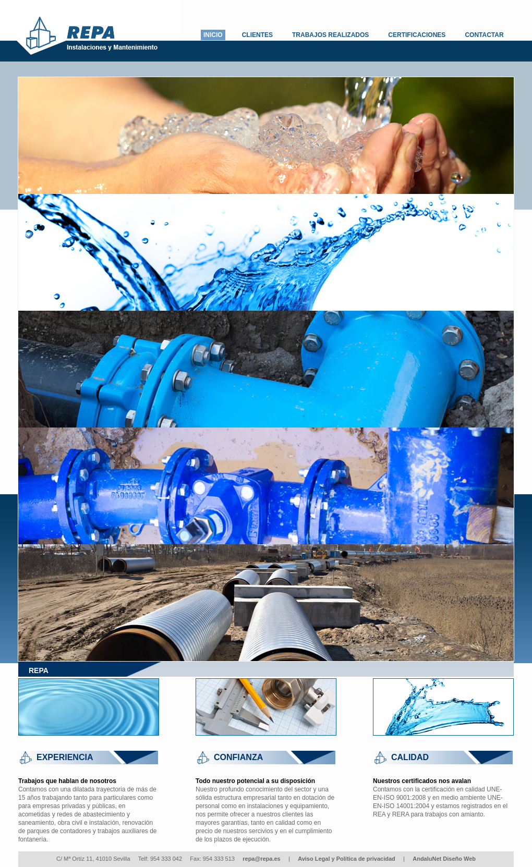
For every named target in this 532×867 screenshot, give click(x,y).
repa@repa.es (262, 859)
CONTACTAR (484, 35)
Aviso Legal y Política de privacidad (346, 859)
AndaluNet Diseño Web (444, 859)
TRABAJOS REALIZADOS (330, 35)
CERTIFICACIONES (416, 35)
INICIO (213, 35)
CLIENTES (257, 35)
